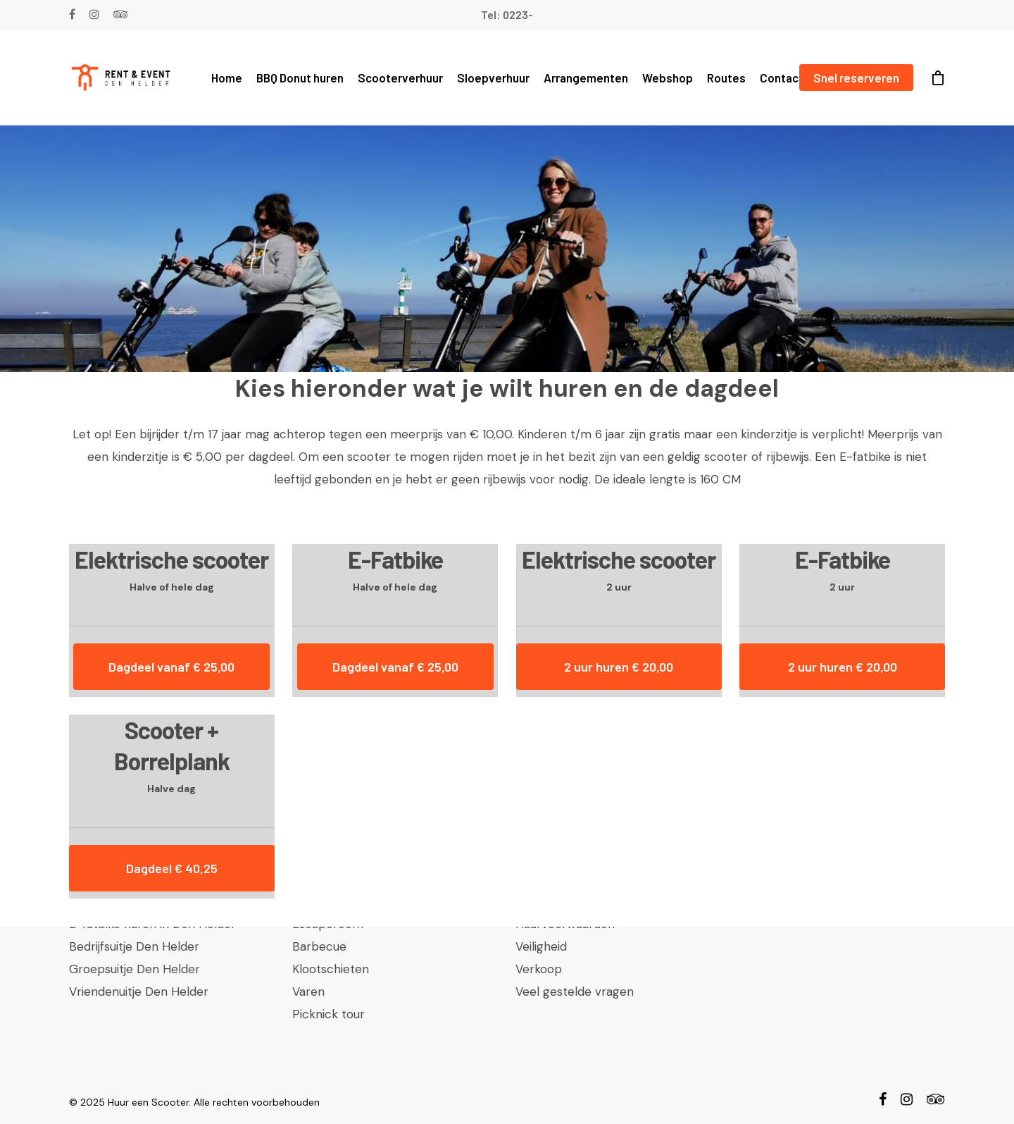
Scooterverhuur (400, 77)
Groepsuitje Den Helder (134, 969)
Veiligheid (541, 946)
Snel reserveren (856, 77)
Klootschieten (330, 969)
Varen (308, 991)
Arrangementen (586, 77)
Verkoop (538, 969)
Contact (781, 77)
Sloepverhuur (493, 77)
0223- (518, 14)
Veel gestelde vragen (574, 991)
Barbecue (319, 946)
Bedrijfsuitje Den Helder (134, 946)
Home (226, 77)
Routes (726, 77)
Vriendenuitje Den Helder (138, 991)
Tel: (492, 14)
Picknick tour (328, 1014)
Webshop (667, 77)
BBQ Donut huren (300, 77)
